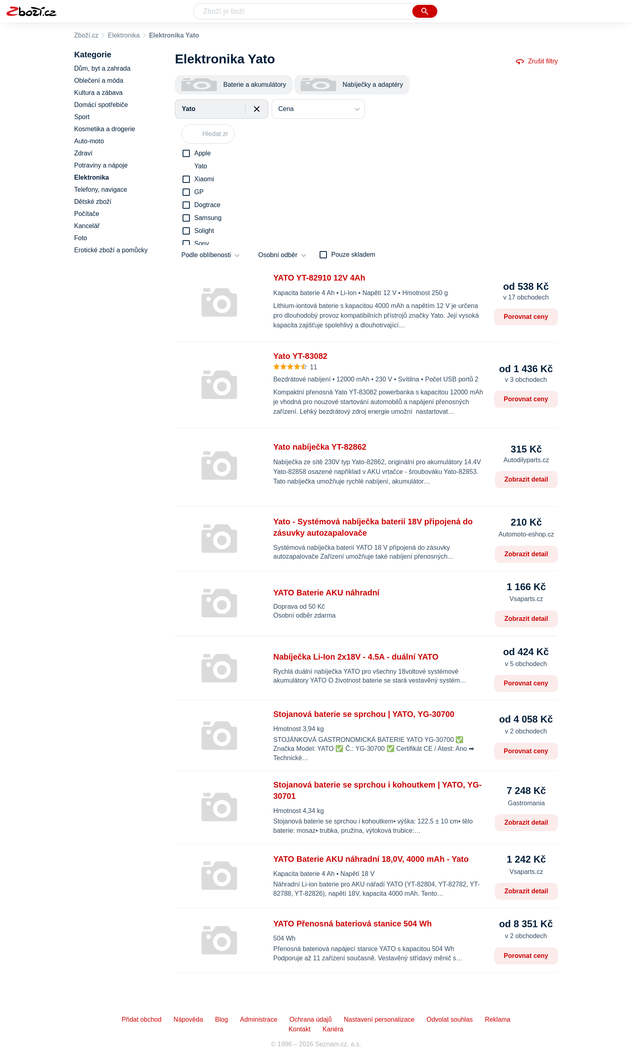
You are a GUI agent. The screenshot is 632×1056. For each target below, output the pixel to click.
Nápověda (188, 1019)
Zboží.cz (86, 35)
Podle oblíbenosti (206, 254)
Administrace (258, 1019)
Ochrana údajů (310, 1019)
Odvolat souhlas (449, 1019)
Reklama (497, 1019)
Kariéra (332, 1029)
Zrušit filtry (536, 61)
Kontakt (299, 1029)
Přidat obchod (142, 1019)
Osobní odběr (277, 254)
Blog (221, 1019)
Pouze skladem (353, 254)
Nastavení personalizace (379, 1019)
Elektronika (123, 35)
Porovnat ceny (526, 316)
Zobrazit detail (526, 479)
